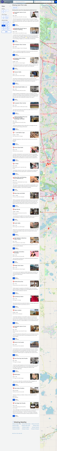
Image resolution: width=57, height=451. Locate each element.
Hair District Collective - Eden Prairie (20, 238)
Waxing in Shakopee (35, 428)
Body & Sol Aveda (19, 342)
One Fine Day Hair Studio (21, 358)
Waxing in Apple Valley (16, 423)
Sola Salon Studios (19, 388)
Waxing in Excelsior (16, 427)
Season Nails (17, 72)
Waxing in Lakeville (35, 427)
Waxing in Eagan (15, 425)
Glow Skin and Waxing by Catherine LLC (20, 178)
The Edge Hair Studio (19, 403)
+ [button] (41, 6)
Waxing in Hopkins (25, 427)
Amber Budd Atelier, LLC (20, 86)
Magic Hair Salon (18, 265)
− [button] (41, 7)
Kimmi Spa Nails (18, 147)
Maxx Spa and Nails (19, 193)
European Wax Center (20, 44)
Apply (6, 31)
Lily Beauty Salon (18, 296)
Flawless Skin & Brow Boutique (19, 59)
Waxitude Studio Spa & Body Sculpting (20, 29)
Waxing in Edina (36, 425)
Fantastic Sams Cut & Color (20, 13)
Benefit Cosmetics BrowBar (19, 252)
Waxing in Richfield (16, 428)
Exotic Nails (17, 223)
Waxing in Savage (25, 428)
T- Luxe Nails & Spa (19, 132)
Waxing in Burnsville (35, 423)
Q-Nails (16, 163)
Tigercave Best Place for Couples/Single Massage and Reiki (20, 117)
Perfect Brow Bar (18, 281)
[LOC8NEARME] (3, 1)
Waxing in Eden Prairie (26, 425)
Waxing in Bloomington (26, 423)
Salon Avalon (17, 310)
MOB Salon (17, 374)
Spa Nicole (17, 209)
